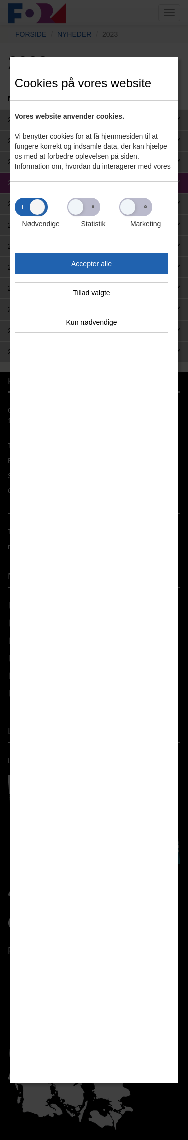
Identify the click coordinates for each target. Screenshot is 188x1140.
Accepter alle (91, 264)
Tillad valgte (91, 293)
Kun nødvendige (91, 322)
